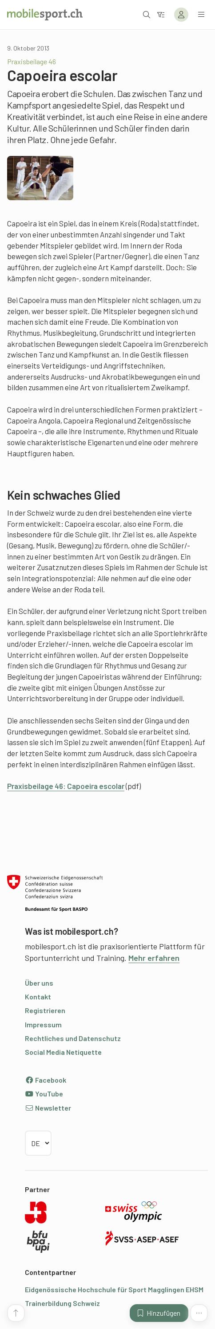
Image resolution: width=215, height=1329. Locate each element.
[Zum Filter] (161, 14)
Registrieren (45, 1010)
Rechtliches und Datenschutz (73, 1038)
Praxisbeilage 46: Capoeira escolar (65, 785)
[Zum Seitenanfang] (16, 1313)
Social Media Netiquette (63, 1052)
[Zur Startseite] (45, 14)
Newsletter (48, 1108)
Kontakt (38, 996)
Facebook (45, 1080)
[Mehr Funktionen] (199, 1313)
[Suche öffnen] (146, 14)
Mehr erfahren (153, 958)
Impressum (43, 1024)
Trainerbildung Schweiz (62, 1303)
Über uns (39, 983)
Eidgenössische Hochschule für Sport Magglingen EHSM (114, 1289)
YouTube (44, 1093)
